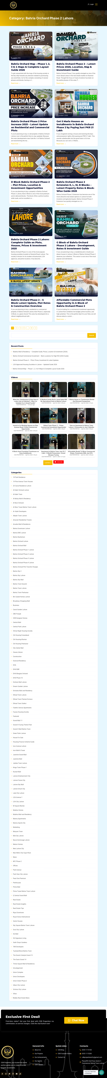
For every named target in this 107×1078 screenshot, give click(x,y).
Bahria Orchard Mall (19, 545)
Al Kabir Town (17, 494)
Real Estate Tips (18, 908)
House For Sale (18, 737)
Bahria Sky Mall (18, 580)
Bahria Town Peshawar (20, 592)
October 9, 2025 (63, 115)
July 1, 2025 (62, 294)
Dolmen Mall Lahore (20, 682)
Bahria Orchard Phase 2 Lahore (65, 34)
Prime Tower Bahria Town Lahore (24, 891)
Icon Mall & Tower (19, 750)
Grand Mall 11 (17, 720)
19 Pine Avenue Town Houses (23, 481)
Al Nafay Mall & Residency (22, 499)
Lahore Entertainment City (21, 776)
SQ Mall (15, 934)
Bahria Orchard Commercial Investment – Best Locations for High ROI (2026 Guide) (41, 356)
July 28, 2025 (62, 236)
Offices (15, 866)
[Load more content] (47, 462)
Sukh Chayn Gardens (20, 942)
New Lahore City (18, 848)
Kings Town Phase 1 (20, 767)
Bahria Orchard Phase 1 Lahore (23, 550)
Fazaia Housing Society (21, 712)
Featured (16, 716)
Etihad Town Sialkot (19, 703)
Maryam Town (18, 831)
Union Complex (18, 972)
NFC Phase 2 (17, 861)
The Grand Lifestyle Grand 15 (23, 955)
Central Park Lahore (19, 627)
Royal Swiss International (21, 917)
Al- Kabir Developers (19, 511)
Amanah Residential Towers (22, 520)
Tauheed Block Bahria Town (22, 951)
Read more (14, 83)
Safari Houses (17, 921)
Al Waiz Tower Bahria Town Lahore (24, 507)
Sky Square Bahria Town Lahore (23, 925)
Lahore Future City (19, 780)
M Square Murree (18, 806)
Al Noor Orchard (18, 503)
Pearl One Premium (19, 878)
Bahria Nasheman (19, 537)
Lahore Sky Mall (18, 784)
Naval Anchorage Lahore (21, 840)
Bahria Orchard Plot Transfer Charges (25, 567)
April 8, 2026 (16, 58)
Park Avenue (17, 870)
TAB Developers (18, 947)
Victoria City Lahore (19, 989)
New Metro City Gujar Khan (22, 853)
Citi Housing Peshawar (20, 644)
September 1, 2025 (64, 176)
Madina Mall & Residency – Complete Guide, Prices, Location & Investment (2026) (40, 352)
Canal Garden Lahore (20, 609)
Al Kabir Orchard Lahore (21, 490)
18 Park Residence (19, 477)
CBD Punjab (17, 614)
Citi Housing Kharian (20, 639)
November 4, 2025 (18, 115)
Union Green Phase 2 (20, 981)
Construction (17, 656)
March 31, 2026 (63, 58)
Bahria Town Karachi (20, 584)
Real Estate (16, 900)
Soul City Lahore (18, 930)
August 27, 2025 (18, 233)
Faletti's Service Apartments (22, 708)
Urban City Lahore (19, 985)
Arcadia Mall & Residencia (21, 524)
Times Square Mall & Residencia (24, 964)
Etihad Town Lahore (19, 695)
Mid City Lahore (18, 836)
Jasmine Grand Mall (20, 755)
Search (91, 335)
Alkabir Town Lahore (20, 516)
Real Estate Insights (19, 904)
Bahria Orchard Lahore (17, 34)
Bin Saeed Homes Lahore (21, 597)
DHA (14, 665)
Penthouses (17, 883)
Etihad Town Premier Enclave (22, 699)
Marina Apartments (19, 819)
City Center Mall (18, 648)
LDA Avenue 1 (17, 797)
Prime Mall (16, 887)
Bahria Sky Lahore (19, 575)
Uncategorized (18, 968)
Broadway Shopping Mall (21, 601)
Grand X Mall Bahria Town (21, 729)
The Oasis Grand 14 (19, 959)
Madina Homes (18, 810)
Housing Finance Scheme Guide (23, 742)
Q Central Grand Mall (20, 895)
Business (16, 605)
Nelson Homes (18, 844)
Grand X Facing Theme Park (22, 725)
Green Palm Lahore (19, 733)
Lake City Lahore (18, 793)
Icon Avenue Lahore (19, 746)
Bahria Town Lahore (19, 588)
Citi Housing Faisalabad (21, 635)
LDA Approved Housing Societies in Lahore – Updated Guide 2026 (35, 364)
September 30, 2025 (19, 176)
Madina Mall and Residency (22, 814)
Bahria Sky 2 (17, 571)
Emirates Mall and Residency (22, 691)
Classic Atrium (18, 652)
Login (91, 4)
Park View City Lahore (20, 874)
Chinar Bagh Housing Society (22, 631)
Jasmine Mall (17, 759)
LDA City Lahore (18, 802)
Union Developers (19, 976)
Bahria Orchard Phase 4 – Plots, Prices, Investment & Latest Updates (36, 360)
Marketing (16, 827)
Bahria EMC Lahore (19, 533)
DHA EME (16, 669)
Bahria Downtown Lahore (21, 528)
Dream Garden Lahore (20, 686)
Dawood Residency (19, 661)
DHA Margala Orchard (20, 673)
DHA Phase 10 (18, 678)
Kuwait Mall (17, 772)
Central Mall (17, 622)
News (15, 857)
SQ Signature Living (19, 938)
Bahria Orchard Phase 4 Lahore (23, 563)
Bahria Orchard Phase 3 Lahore (23, 558)
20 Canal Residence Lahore (22, 486)
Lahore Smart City (19, 789)
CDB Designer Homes (20, 618)
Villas (15, 994)
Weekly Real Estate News (21, 998)
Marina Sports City (19, 823)
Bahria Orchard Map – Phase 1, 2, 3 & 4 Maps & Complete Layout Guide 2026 (38, 369)
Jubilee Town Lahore (20, 763)
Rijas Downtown (18, 912)
